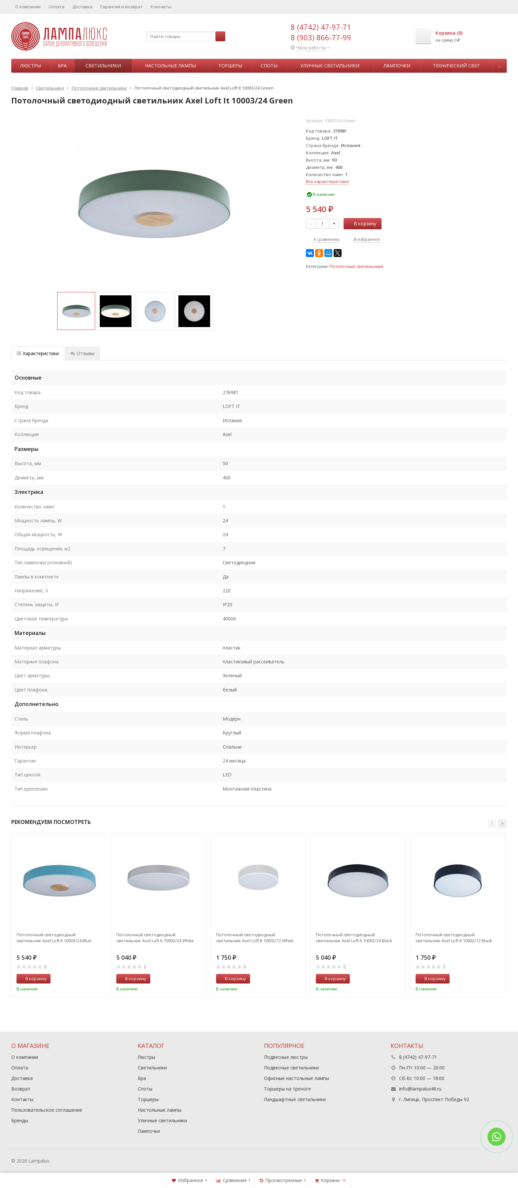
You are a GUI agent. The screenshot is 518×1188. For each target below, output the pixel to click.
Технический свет (456, 65)
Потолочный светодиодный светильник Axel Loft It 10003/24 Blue (54, 938)
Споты (269, 65)
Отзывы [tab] (82, 353)
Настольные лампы (170, 65)
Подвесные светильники (291, 1067)
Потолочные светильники (356, 266)
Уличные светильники (329, 65)
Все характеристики (327, 181)
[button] (492, 823)
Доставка (82, 7)
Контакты (161, 7)
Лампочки (397, 65)
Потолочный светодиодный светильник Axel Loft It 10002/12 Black (454, 938)
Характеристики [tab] (38, 353)
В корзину (361, 223)
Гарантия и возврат (121, 7)
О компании (28, 7)
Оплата (56, 7)
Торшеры (230, 65)
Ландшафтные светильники (295, 1099)
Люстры (30, 65)
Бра (62, 65)
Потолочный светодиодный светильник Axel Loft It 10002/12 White (255, 938)
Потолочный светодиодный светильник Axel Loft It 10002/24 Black (354, 938)
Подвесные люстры (286, 1057)
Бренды (19, 1120)
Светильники (103, 65)
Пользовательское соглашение (46, 1110)
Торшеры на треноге (287, 1089)
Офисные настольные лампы (296, 1078)
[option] (76, 311)
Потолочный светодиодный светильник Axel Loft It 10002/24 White (155, 938)
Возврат (20, 1089)
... (499, 65)
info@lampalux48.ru (420, 1089)
